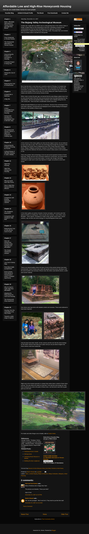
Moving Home (28, 454)
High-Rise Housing (7, 164)
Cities (26, 473)
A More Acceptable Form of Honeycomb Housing (9, 111)
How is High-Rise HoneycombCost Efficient (9, 187)
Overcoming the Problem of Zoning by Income (9, 147)
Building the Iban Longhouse (32, 461)
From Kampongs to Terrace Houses (9, 38)
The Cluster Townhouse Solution (7, 251)
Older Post (64, 514)
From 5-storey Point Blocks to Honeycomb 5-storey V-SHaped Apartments (9, 275)
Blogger (54, 530)
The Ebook (40, 13)
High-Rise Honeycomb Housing (7, 170)
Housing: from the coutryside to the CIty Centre (9, 311)
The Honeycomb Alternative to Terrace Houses (9, 43)
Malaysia (61, 473)
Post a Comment (27, 506)
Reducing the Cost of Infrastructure (9, 84)
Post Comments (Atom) (48, 519)
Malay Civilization (53, 473)
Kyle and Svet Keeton (31, 483)
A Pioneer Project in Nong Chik (9, 62)
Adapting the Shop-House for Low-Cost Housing (9, 294)
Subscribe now (48, 461)
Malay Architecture (43, 473)
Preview (81, 47)
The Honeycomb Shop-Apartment (9, 300)
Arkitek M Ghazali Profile (25, 13)
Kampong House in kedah (31, 451)
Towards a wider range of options (9, 317)
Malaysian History (41, 468)
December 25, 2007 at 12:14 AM (33, 503)
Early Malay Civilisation (51, 468)
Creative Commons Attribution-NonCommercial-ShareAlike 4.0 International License (79, 86)
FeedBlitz (82, 50)
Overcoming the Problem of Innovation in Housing (9, 57)
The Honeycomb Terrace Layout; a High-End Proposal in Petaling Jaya (9, 133)
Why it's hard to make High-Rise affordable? (9, 288)
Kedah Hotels (52, 433)
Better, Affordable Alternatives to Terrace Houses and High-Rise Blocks (9, 25)
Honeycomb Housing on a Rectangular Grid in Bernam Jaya (9, 118)
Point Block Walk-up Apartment (9, 267)
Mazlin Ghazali (29, 498)
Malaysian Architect (32, 468)
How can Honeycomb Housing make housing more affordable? (8, 244)
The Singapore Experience (8, 212)
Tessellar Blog (9, 13)
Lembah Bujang (59, 468)
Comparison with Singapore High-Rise (9, 217)
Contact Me (65, 13)
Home (45, 514)
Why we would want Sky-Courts (9, 181)
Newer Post (25, 514)
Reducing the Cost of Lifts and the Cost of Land (9, 230)
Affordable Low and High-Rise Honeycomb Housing (37, 6)
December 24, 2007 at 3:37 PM (33, 494)
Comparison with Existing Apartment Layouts (9, 200)
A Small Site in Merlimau (8, 95)
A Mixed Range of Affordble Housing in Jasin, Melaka (9, 153)
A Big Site (7, 99)
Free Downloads (53, 13)
